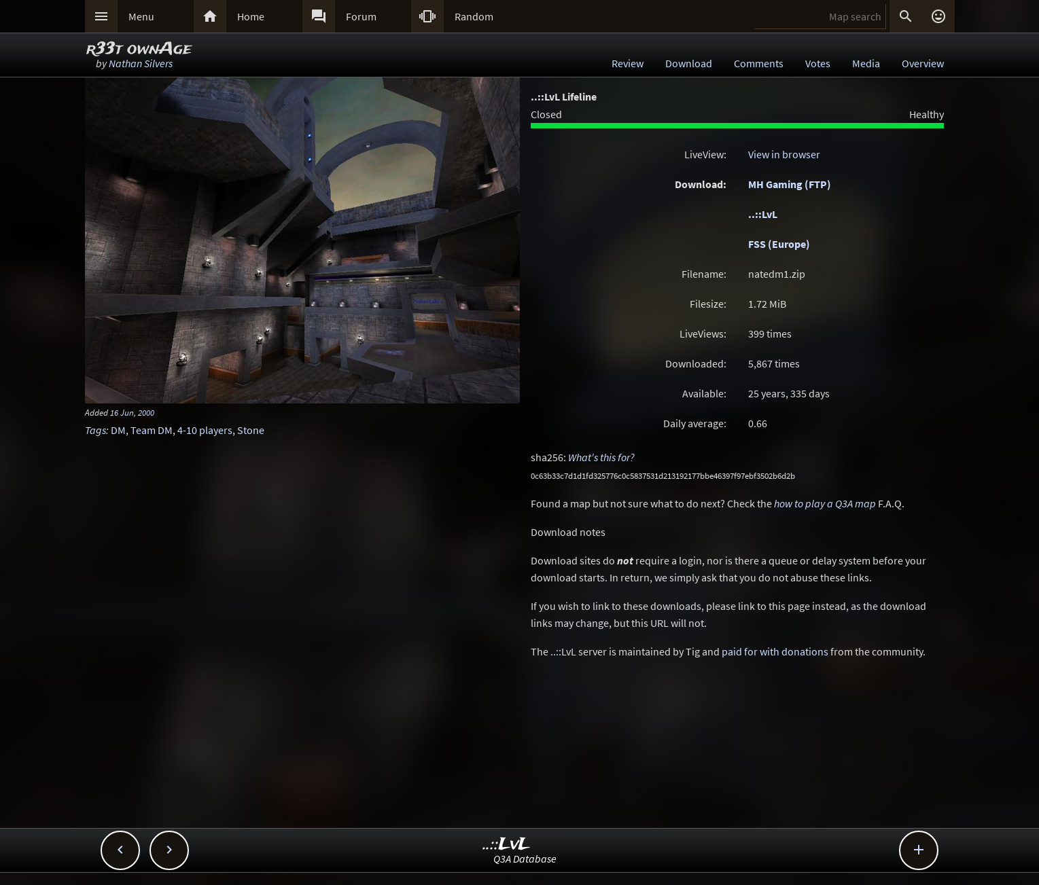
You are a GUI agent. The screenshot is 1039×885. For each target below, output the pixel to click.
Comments (758, 63)
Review (628, 63)
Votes (817, 63)
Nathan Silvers (141, 63)
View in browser (784, 154)
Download (688, 63)
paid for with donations (775, 651)
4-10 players (204, 430)
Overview (923, 63)
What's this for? (601, 457)
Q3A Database (525, 858)
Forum (361, 16)
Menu (141, 16)
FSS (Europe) (779, 244)
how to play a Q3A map (825, 503)
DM (118, 430)
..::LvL (762, 214)
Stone (250, 430)
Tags (95, 430)
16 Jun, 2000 (132, 412)
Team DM (151, 430)
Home (250, 16)
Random (474, 16)
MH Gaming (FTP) (789, 184)
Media (866, 63)
